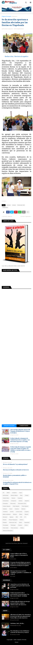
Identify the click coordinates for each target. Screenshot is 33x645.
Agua (20, 492)
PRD (17, 517)
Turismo (20, 525)
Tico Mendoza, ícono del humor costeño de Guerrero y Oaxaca (19, 631)
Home (16, 642)
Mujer (20, 514)
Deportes (27, 501)
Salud (20, 522)
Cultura (20, 501)
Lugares (26, 511)
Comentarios (23, 426)
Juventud (5, 511)
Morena (15, 514)
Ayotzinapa (5, 495)
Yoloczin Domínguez (8, 530)
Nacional (5, 517)
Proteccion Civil (21, 205)
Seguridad (26, 522)
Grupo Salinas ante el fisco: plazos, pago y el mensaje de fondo (19, 555)
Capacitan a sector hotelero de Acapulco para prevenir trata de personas (20, 585)
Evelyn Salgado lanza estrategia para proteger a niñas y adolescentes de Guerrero (20, 603)
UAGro (26, 525)
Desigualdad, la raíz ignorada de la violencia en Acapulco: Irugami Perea (17, 483)
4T (3, 492)
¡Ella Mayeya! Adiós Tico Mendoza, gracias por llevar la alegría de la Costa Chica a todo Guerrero (20, 616)
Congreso (20, 498)
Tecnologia (5, 525)
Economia (5, 503)
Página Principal (6, 16)
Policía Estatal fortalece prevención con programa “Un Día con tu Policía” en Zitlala (19, 594)
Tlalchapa (13, 525)
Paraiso (4, 520)
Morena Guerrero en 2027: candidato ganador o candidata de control (20, 572)
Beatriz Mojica (14, 495)
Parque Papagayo (13, 520)
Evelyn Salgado (9, 426)
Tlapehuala (5, 207)
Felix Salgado (16, 506)
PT (25, 517)
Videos (21, 528)
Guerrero (14, 16)
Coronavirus (5, 501)
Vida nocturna (14, 528)
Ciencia (13, 498)
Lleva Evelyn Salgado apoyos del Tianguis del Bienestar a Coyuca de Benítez (20, 431)
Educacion (12, 503)
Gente (10, 509)
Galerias (5, 509)
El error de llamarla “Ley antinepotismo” (15, 464)
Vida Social (5, 528)
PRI (21, 517)
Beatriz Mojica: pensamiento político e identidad (14, 476)
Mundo (26, 514)
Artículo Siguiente (25, 216)
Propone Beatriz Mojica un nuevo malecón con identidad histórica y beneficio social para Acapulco (20, 564)
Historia (23, 509)
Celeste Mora (6, 498)
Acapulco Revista (21, 640)
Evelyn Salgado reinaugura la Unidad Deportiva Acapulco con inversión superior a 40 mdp (20, 440)
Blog (21, 495)
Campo (26, 495)
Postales (5, 522)
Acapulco (14, 492)
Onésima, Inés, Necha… (17, 623)
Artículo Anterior (7, 216)
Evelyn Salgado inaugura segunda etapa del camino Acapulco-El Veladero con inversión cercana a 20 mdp (20, 449)
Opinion (11, 517)
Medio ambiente (6, 514)
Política (21, 520)
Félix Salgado (25, 506)
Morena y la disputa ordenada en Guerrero (16, 470)
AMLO (8, 492)
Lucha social (19, 511)
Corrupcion (13, 501)
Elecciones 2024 (22, 503)
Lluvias (14, 205)
